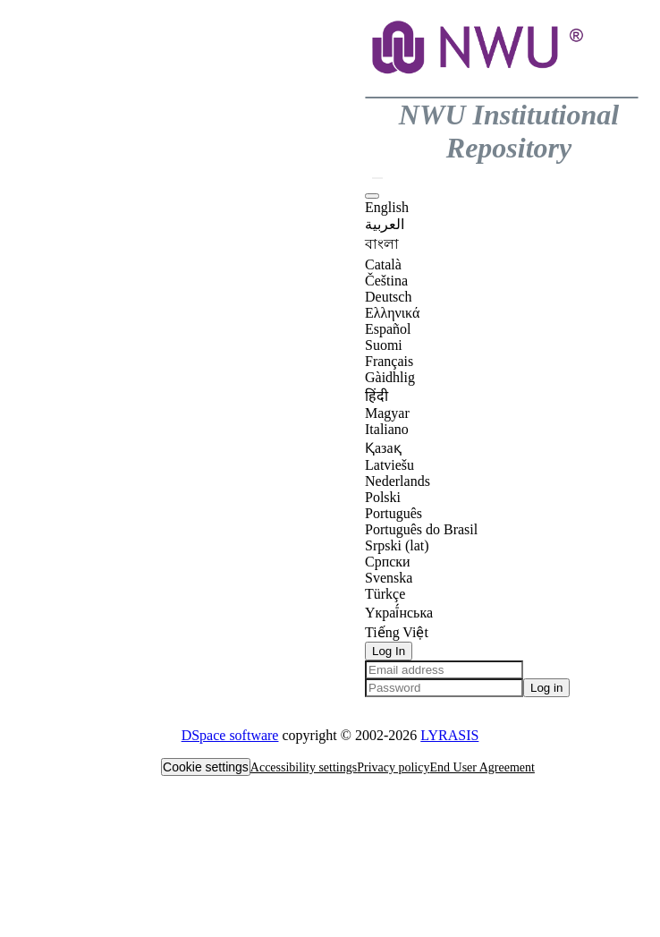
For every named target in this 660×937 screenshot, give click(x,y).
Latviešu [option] (389, 465)
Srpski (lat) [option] (397, 545)
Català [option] (383, 264)
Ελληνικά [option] (392, 312)
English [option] (387, 207)
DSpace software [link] (230, 735)
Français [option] (389, 361)
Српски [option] (387, 561)
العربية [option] (384, 224)
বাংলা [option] (382, 243)
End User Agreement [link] (481, 767)
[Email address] (444, 669)
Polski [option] (383, 497)
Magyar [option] (387, 413)
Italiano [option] (387, 429)
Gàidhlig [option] (390, 377)
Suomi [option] (383, 345)
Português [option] (393, 513)
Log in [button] (546, 687)
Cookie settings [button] (206, 767)
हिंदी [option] (376, 396)
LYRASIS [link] (449, 735)
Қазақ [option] (383, 448)
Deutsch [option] (388, 296)
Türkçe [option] (385, 593)
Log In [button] (388, 651)
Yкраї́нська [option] (399, 612)
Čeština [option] (386, 280)
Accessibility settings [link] (303, 767)
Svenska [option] (388, 577)
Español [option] (388, 328)
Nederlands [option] (397, 481)
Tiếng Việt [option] (396, 632)
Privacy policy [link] (393, 767)
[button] (479, 88)
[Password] (444, 687)
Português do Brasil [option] (421, 529)
